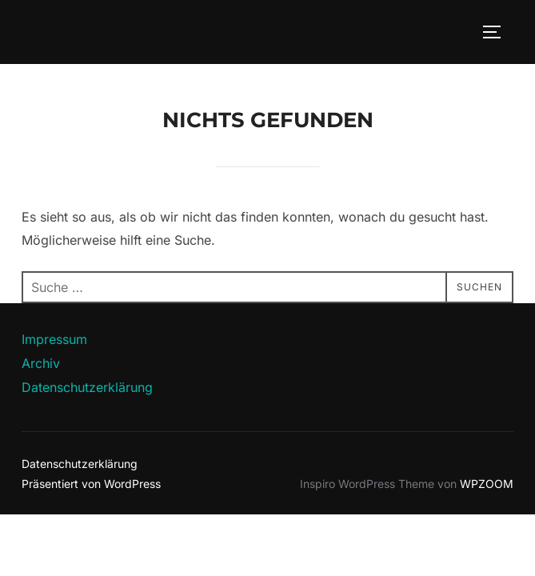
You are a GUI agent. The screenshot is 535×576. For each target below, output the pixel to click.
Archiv (41, 363)
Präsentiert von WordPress (91, 483)
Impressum (54, 339)
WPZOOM (486, 483)
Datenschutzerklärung (87, 387)
